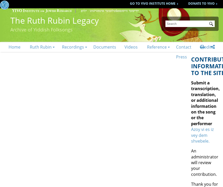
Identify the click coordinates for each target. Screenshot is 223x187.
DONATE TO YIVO (201, 3)
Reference (157, 47)
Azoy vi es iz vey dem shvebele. (202, 135)
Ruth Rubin (41, 47)
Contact (183, 47)
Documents (104, 47)
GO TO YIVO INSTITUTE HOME (153, 3)
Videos (131, 47)
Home (14, 47)
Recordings (73, 47)
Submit (212, 24)
